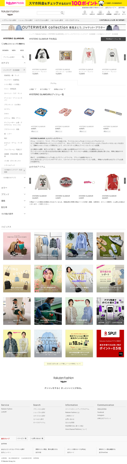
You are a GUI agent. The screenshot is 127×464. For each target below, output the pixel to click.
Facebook (100, 412)
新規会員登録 (101, 409)
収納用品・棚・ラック (11, 75)
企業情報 (4, 458)
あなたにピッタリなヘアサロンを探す (13, 449)
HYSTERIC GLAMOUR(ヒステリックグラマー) (63, 34)
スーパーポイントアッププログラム (77, 409)
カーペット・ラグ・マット (13, 93)
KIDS (22, 50)
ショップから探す (39, 412)
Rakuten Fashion (41, 34)
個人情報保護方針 (14, 458)
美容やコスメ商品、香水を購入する (47, 449)
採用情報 (36, 458)
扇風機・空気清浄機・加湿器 (13, 155)
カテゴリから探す (39, 416)
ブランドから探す (39, 409)
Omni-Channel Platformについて (76, 429)
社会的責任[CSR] (26, 458)
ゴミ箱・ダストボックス (12, 161)
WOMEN (5, 50)
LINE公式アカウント (104, 418)
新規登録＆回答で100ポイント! (92, 7)
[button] (42, 61)
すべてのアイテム (39, 422)
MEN (13, 50)
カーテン (7, 109)
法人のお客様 (69, 422)
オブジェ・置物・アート (12, 118)
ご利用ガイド (69, 416)
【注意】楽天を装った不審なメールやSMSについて (63, 364)
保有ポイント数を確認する (107, 449)
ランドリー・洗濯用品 (11, 80)
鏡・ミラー (8, 134)
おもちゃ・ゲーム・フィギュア (13, 144)
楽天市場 (122, 7)
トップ (31, 34)
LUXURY (4, 412)
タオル (6, 113)
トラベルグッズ (9, 165)
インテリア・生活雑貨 (11, 70)
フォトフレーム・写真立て (13, 149)
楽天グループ (109, 7)
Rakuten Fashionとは (72, 412)
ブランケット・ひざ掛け (12, 104)
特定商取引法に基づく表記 (74, 426)
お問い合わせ (69, 419)
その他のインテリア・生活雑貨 (13, 171)
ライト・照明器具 (10, 89)
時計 (5, 138)
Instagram (100, 415)
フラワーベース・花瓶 (11, 129)
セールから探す (38, 419)
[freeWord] (13, 57)
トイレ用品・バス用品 (11, 84)
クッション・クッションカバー (13, 99)
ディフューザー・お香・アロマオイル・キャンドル (13, 124)
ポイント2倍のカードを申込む (76, 449)
